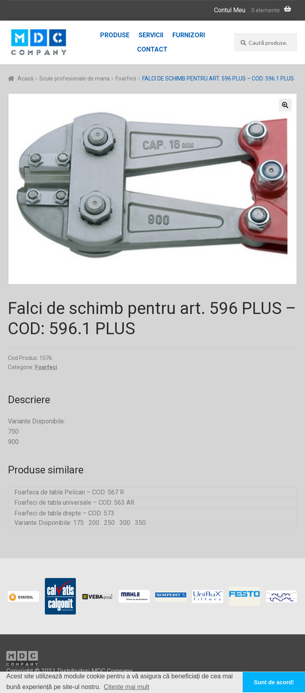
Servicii (151, 35)
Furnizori (188, 35)
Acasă (25, 78)
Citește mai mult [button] (126, 686)
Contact (152, 49)
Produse (114, 35)
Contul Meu (229, 10)
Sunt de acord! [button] (274, 682)
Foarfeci (126, 78)
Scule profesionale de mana (74, 78)
